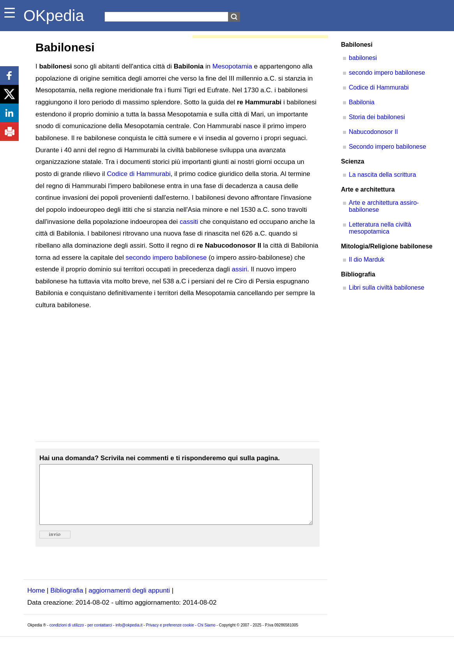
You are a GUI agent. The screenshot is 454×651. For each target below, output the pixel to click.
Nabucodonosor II (373, 131)
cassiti (189, 221)
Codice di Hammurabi (138, 174)
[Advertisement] (177, 376)
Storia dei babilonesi (377, 117)
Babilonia (362, 102)
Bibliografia (66, 602)
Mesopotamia (232, 66)
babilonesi (363, 58)
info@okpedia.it (128, 637)
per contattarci (99, 637)
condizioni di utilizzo (66, 637)
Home (36, 602)
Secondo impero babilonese (387, 146)
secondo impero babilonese (166, 257)
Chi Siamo (207, 637)
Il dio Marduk (367, 259)
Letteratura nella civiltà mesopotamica (380, 228)
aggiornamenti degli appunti (129, 602)
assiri (239, 269)
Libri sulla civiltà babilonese (386, 287)
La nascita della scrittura (382, 174)
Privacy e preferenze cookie (170, 637)
